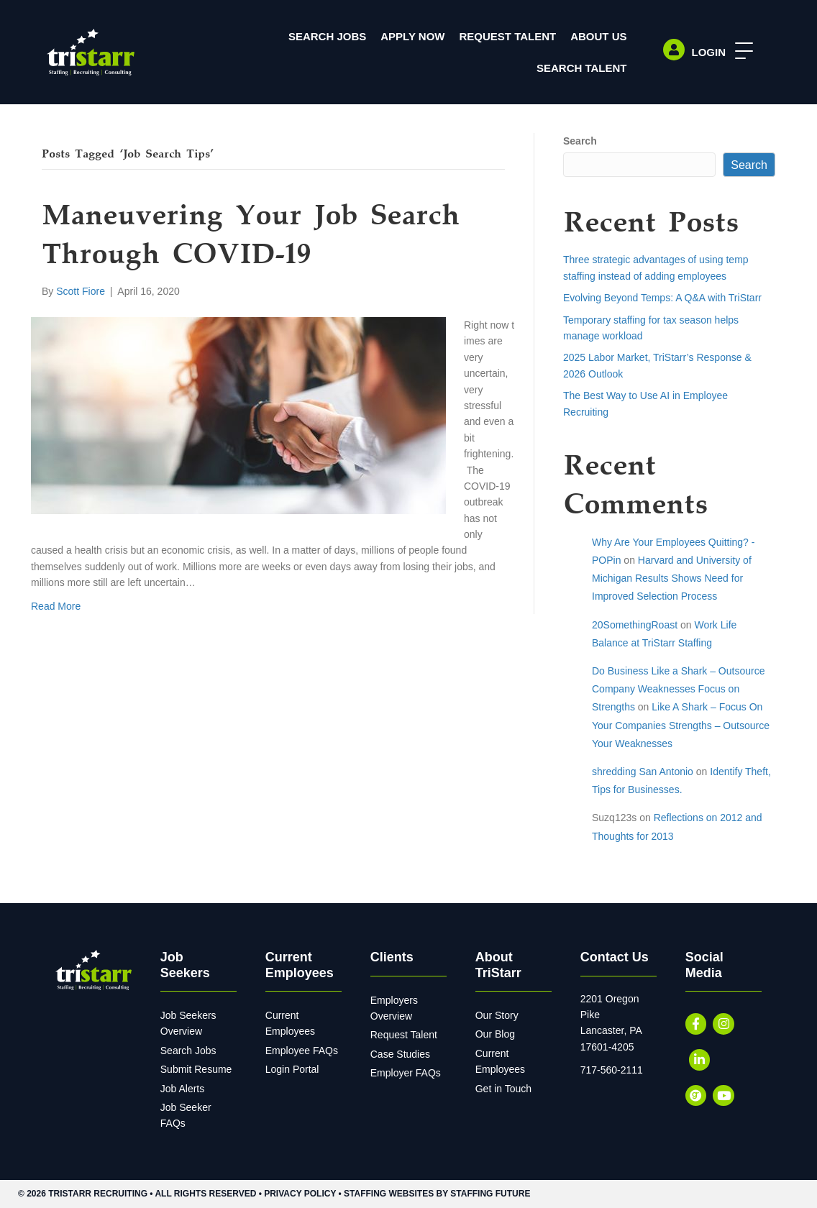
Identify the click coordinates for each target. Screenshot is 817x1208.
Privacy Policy (300, 1194)
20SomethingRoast (634, 625)
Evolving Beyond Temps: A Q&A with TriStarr (662, 297)
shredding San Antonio (642, 771)
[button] (740, 51)
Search (580, 141)
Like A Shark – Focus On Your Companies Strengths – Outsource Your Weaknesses (681, 725)
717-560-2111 (611, 1070)
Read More (56, 606)
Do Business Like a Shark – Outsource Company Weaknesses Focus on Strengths (678, 689)
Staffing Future (490, 1194)
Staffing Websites (389, 1194)
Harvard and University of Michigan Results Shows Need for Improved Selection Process (672, 578)
